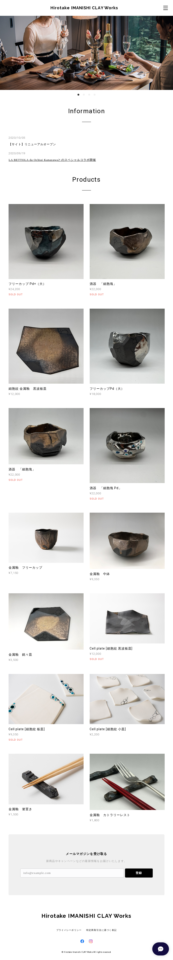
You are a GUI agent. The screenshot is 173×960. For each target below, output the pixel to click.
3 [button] (89, 95)
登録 (139, 873)
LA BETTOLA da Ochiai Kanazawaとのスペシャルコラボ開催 (52, 160)
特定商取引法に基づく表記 (101, 930)
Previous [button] (7, 53)
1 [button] (78, 95)
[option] (86, 53)
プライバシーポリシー (69, 930)
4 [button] (95, 95)
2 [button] (84, 95)
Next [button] (166, 53)
